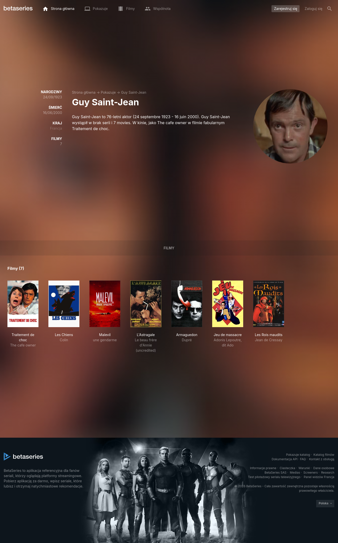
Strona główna (84, 92)
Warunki (304, 468)
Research (327, 472)
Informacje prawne (263, 468)
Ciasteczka (287, 468)
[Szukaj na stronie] (329, 8)
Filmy (169, 248)
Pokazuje (108, 92)
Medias (295, 472)
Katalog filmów (323, 455)
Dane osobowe (323, 468)
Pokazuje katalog (298, 455)
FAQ (303, 459)
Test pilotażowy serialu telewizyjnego (274, 477)
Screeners (311, 472)
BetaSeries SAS (275, 472)
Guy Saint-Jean (133, 92)
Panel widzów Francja (319, 477)
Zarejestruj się (285, 8)
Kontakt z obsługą (321, 459)
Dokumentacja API (285, 459)
